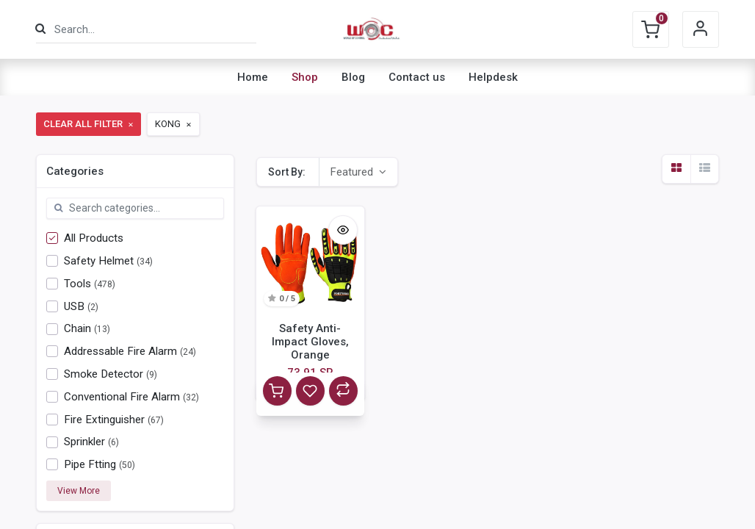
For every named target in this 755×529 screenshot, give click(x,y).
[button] (358, 172)
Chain (77, 328)
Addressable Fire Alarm (120, 351)
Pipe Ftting (90, 464)
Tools (77, 283)
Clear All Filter (89, 123)
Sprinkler (84, 441)
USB (74, 306)
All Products (93, 238)
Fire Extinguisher (104, 419)
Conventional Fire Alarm (122, 396)
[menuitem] (252, 77)
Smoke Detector (103, 374)
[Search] (40, 29)
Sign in (700, 29)
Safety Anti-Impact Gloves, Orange (310, 341)
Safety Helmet (99, 260)
